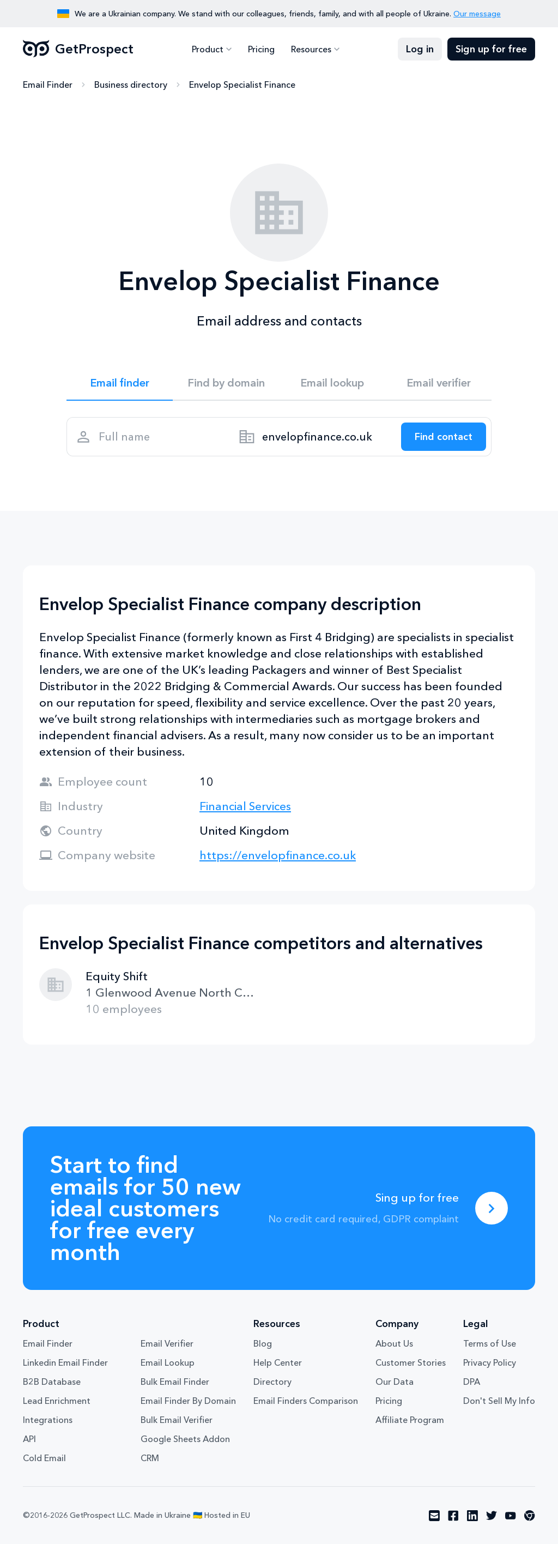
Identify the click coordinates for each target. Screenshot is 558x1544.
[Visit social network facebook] (453, 1515)
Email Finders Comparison (305, 1400)
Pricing (261, 49)
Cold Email (44, 1457)
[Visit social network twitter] (491, 1515)
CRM (150, 1457)
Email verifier (439, 382)
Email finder (119, 382)
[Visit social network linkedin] (472, 1515)
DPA (471, 1381)
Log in (420, 49)
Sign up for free (491, 49)
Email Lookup (168, 1362)
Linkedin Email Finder (65, 1362)
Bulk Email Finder (175, 1381)
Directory (272, 1381)
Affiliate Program (409, 1419)
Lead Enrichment (56, 1400)
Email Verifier (167, 1343)
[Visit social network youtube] (510, 1515)
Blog (262, 1343)
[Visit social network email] (434, 1515)
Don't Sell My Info (499, 1400)
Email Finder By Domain (188, 1400)
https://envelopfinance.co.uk (277, 855)
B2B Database (52, 1381)
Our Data (394, 1381)
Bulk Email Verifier (177, 1419)
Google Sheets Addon (185, 1438)
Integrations (47, 1419)
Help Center (277, 1362)
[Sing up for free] (491, 1208)
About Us (394, 1343)
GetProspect (78, 49)
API (29, 1438)
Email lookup (332, 382)
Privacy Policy (489, 1362)
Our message (477, 14)
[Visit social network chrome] (529, 1515)
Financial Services (245, 806)
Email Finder (47, 84)
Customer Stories (410, 1362)
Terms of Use (489, 1343)
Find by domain (226, 382)
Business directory (130, 84)
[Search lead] (443, 437)
